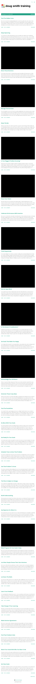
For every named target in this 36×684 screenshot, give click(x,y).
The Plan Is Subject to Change (9, 481)
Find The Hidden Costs (7, 18)
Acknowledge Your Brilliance (9, 379)
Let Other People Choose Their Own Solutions (14, 562)
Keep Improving (5, 33)
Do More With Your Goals (8, 423)
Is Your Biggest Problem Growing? (10, 161)
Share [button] (2, 27)
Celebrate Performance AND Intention (12, 213)
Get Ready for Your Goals (8, 437)
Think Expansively (6, 251)
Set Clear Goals (5, 664)
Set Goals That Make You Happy (10, 341)
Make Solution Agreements (8, 620)
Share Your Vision (6, 199)
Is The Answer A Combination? (9, 327)
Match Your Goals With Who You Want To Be (13, 649)
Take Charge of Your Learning (9, 606)
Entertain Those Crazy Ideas (9, 394)
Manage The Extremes (7, 108)
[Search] (32, 1)
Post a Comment (7, 27)
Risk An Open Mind (6, 289)
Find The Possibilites (7, 408)
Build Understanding (7, 495)
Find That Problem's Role (8, 635)
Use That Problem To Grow (8, 466)
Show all (32, 14)
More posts (33, 676)
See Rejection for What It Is (8, 510)
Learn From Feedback (7, 591)
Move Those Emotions (7, 70)
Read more (33, 27)
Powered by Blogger (18, 680)
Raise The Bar (5, 123)
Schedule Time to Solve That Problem (11, 452)
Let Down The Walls (6, 577)
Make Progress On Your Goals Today (11, 548)
